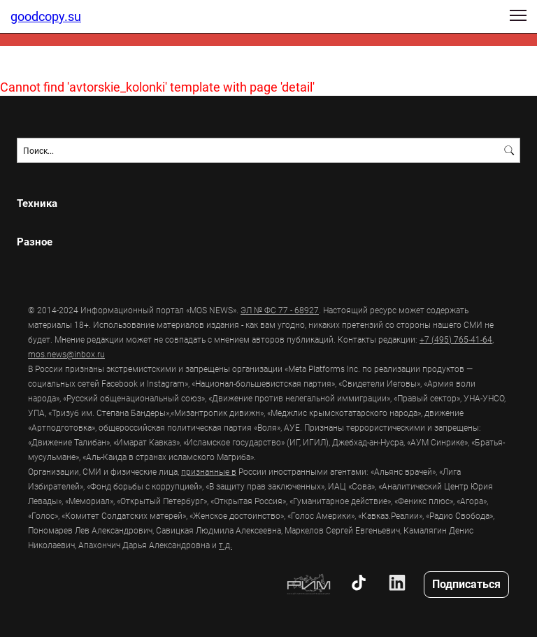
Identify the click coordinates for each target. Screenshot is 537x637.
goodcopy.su (45, 16)
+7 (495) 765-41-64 (456, 339)
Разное (34, 241)
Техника (37, 203)
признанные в (208, 471)
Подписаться (466, 583)
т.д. (225, 544)
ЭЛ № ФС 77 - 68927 (280, 309)
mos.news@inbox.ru (66, 353)
